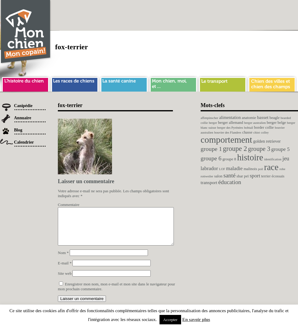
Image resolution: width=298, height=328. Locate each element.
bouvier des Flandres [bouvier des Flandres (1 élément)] (227, 132)
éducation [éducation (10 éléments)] (229, 182)
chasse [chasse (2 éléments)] (247, 132)
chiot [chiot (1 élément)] (256, 132)
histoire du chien (25, 83)
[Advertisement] (240, 42)
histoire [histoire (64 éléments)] (250, 157)
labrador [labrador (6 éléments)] (209, 168)
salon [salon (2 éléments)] (218, 176)
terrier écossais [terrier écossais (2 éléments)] (272, 176)
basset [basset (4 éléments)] (262, 117)
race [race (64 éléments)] (271, 167)
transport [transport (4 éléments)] (209, 182)
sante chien (124, 83)
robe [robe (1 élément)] (282, 169)
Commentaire (68, 204)
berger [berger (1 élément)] (213, 122)
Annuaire (22, 118)
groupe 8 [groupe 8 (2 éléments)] (229, 159)
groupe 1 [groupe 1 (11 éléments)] (211, 148)
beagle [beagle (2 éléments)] (274, 118)
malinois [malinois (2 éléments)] (250, 169)
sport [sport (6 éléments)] (255, 176)
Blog (18, 130)
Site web (65, 280)
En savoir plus (196, 319)
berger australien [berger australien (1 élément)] (255, 122)
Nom (63, 260)
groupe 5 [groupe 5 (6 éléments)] (280, 149)
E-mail (65, 270)
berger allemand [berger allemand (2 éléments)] (230, 122)
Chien (26, 32)
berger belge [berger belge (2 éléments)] (276, 122)
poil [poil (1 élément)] (260, 169)
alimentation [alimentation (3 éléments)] (230, 117)
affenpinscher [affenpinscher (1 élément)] (209, 118)
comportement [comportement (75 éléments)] (226, 140)
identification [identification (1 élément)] (273, 159)
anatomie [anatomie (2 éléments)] (249, 118)
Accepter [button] (170, 319)
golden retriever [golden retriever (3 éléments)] (267, 141)
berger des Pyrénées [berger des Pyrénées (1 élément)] (230, 127)
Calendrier (24, 142)
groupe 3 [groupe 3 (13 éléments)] (259, 148)
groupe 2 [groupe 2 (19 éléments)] (235, 148)
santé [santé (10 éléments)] (229, 175)
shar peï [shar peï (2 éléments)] (243, 176)
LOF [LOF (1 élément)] (222, 169)
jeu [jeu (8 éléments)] (285, 158)
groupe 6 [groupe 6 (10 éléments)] (211, 158)
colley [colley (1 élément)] (265, 132)
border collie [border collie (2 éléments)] (264, 127)
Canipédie (23, 105)
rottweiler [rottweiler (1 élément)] (207, 176)
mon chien (173, 83)
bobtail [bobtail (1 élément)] (248, 127)
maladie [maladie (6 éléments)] (234, 168)
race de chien (74, 83)
